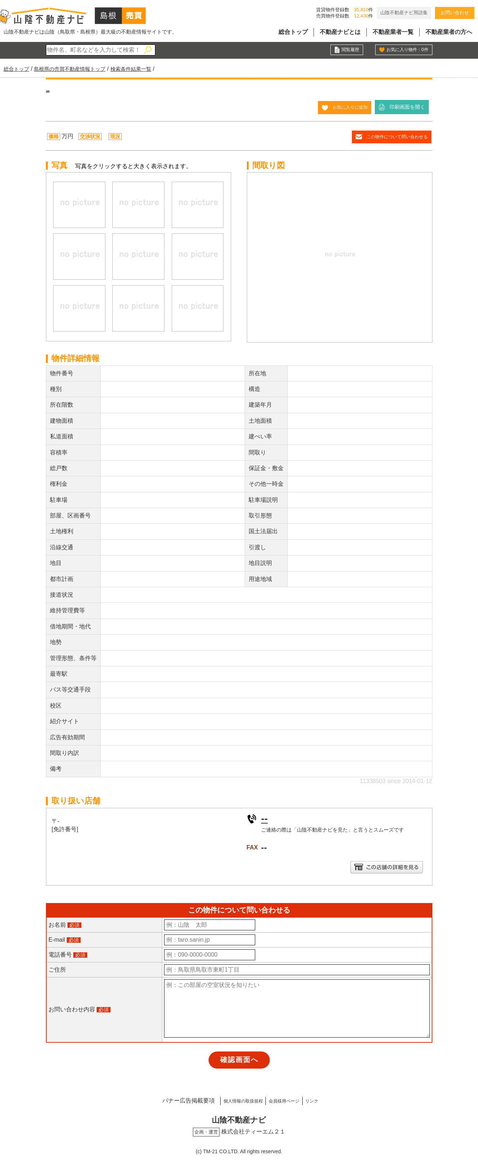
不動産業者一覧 (393, 32)
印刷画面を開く (407, 107)
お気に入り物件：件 (404, 50)
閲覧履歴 (349, 50)
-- (265, 818)
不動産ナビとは (340, 32)
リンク (329, 1100)
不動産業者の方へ (448, 32)
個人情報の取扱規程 (230, 1100)
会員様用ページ (288, 1100)
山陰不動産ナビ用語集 (404, 12)
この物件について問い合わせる (392, 136)
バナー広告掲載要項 (166, 1100)
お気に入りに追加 (347, 107)
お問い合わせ (454, 12)
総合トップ (293, 32)
